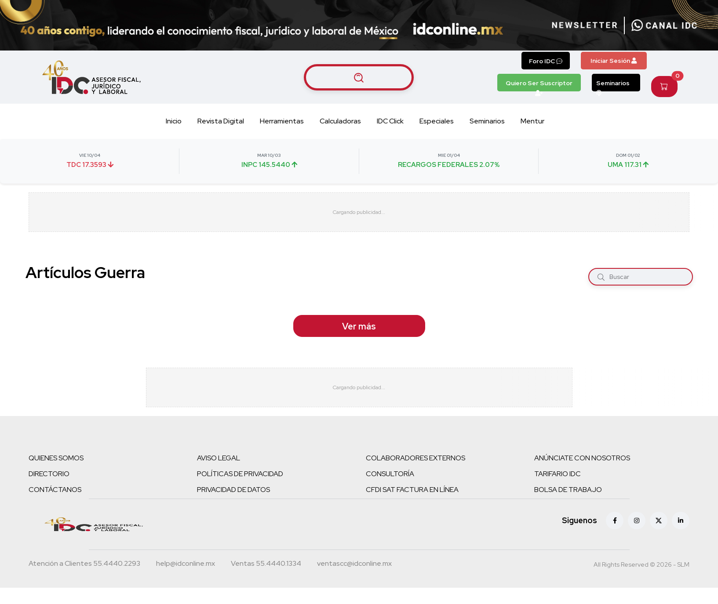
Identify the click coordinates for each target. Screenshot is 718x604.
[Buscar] (601, 277)
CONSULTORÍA (390, 473)
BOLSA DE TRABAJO (568, 489)
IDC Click (390, 121)
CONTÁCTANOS (55, 489)
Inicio (174, 121)
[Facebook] (614, 520)
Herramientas (282, 121)
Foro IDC (545, 61)
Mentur (532, 121)
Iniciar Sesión (613, 61)
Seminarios (613, 85)
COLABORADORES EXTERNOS (415, 458)
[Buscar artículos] (359, 77)
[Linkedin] (680, 520)
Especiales (436, 121)
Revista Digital (220, 121)
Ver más (359, 326)
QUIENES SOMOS (56, 458)
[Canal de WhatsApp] (664, 25)
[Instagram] (636, 520)
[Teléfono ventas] (266, 564)
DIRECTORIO (49, 473)
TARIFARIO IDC (557, 473)
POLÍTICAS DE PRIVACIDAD (240, 473)
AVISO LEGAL (218, 458)
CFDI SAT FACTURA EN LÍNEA (412, 489)
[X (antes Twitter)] (658, 520)
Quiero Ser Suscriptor (539, 85)
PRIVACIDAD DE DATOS (233, 489)
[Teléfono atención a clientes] (84, 564)
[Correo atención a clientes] (185, 564)
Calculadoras (340, 121)
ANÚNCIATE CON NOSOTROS (582, 458)
